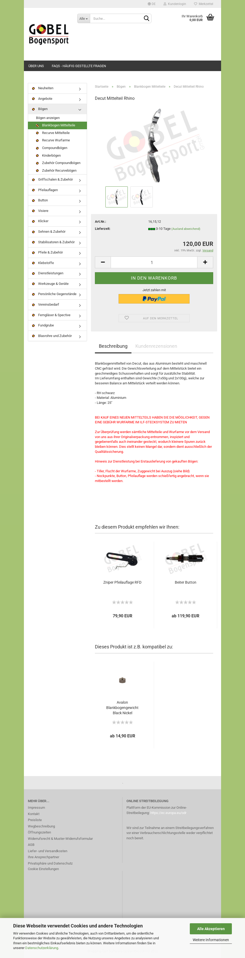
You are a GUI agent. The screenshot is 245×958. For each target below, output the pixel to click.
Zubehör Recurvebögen (56, 170)
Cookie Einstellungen (43, 869)
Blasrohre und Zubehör (52, 336)
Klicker (40, 221)
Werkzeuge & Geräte (50, 284)
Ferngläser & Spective (51, 315)
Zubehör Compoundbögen (58, 163)
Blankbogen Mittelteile (55, 125)
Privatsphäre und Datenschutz (50, 863)
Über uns (36, 66)
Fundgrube (43, 325)
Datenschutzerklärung (41, 948)
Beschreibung (113, 346)
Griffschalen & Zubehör (52, 179)
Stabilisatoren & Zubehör (53, 242)
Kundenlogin (175, 4)
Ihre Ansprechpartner (43, 857)
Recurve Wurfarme (53, 140)
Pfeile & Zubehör (47, 252)
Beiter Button (185, 582)
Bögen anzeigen (48, 118)
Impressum (36, 808)
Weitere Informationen (211, 940)
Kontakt (33, 814)
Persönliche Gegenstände (54, 294)
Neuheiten (42, 88)
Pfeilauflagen (45, 190)
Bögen (40, 109)
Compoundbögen (51, 148)
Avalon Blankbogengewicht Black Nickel (122, 707)
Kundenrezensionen (156, 346)
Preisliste (35, 820)
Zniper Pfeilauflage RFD (122, 582)
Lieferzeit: (102, 229)
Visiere (40, 211)
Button (40, 200)
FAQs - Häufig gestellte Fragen (79, 66)
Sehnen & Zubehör (48, 232)
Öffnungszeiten (39, 832)
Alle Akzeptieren (211, 929)
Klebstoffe (43, 263)
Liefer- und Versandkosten (47, 851)
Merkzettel (203, 4)
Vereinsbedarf (45, 304)
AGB (31, 845)
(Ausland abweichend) (185, 229)
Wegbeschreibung (41, 826)
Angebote (42, 99)
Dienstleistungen (47, 273)
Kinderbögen (48, 155)
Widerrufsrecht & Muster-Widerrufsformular (60, 839)
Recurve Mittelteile (53, 133)
